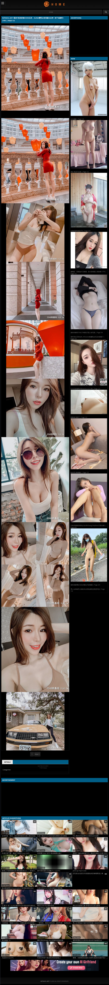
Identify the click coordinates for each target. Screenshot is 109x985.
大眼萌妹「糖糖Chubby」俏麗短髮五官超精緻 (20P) (19, 923)
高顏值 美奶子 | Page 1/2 (79, 417)
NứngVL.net (54, 4)
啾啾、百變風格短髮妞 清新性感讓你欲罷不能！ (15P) (90, 958)
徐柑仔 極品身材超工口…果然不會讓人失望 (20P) (90, 853)
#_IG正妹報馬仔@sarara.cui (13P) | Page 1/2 (85, 389)
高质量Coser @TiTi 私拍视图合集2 (49, 853)
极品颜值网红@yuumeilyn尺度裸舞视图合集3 (18, 888)
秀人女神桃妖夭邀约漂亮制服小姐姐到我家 (88, 923)
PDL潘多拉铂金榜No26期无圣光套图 (86, 836)
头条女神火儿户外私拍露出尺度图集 (50, 888)
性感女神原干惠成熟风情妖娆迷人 (49, 958)
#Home (51, 12)
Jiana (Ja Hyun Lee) (79, 871)
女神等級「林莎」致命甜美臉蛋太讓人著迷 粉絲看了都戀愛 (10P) (19, 836)
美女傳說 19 (6, 940)
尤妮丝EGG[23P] (7, 958)
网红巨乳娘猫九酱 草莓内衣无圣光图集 (86, 905)
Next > (37, 754)
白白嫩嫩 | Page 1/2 (77, 119)
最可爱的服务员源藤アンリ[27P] (48, 871)
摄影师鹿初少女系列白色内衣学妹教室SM (87, 940)
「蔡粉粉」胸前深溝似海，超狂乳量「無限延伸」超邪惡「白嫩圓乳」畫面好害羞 (54, 923)
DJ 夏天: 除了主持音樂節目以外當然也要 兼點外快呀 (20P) (19, 905)
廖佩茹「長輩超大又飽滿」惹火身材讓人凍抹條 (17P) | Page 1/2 (88, 273)
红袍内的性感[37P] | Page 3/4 (80, 231)
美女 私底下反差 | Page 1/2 (80, 172)
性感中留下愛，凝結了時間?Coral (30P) (15, 853)
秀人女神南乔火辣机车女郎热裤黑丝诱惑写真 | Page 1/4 (88, 590)
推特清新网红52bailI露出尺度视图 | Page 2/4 (85, 585)
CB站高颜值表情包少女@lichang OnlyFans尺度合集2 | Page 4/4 (88, 526)
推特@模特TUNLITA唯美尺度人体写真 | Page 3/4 (87, 332)
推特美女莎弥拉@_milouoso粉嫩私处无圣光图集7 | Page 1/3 (87, 338)
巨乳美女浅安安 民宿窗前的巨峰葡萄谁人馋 (88, 873)
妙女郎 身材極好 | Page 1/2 (80, 472)
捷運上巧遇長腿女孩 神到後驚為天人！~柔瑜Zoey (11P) (19, 871)
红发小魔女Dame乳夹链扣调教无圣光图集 (52, 836)
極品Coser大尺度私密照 (45, 905)
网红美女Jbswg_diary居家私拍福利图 (50, 940)
